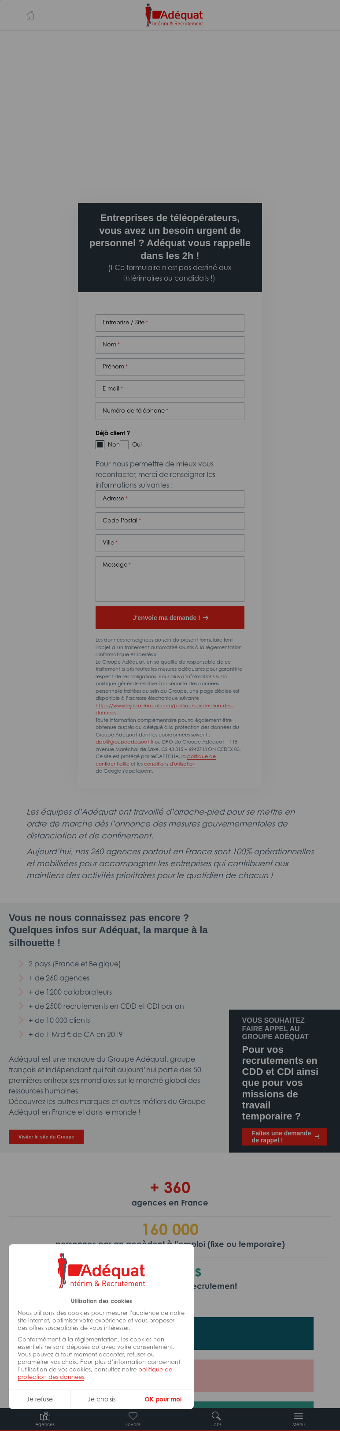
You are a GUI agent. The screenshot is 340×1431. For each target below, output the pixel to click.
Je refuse (39, 1399)
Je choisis (101, 1399)
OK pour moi (162, 1399)
